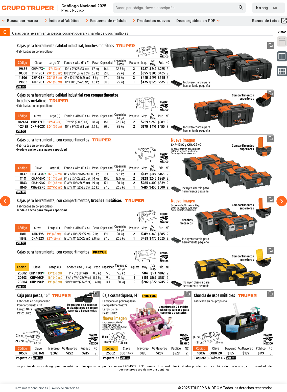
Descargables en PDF (198, 20)
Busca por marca (19, 20)
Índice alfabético (64, 20)
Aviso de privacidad (65, 388)
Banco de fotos (269, 21)
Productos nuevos (153, 20)
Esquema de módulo (108, 20)
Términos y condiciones (31, 388)
